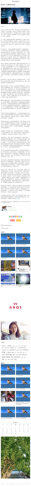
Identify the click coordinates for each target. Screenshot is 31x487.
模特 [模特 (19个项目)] (12, 357)
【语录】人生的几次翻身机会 (23, 239)
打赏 (18, 220)
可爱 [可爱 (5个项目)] (18, 352)
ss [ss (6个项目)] (17, 347)
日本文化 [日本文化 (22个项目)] (24, 354)
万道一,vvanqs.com (23, 201)
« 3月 (2, 434)
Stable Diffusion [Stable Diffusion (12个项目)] (22, 347)
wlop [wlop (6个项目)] (8, 349)
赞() (12, 220)
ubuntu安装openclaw (23, 370)
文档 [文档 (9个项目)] (17, 354)
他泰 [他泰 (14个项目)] (13, 352)
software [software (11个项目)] (12, 347)
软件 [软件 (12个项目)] (12, 359)
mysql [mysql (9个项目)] (25, 345)
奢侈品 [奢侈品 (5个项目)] (21, 352)
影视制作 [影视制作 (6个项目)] (3, 354)
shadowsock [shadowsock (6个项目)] (7, 347)
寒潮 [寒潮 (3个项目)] (23, 352)
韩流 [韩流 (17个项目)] (15, 359)
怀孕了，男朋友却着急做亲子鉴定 (23, 266)
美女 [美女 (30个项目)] (3, 359)
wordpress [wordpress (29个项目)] (13, 350)
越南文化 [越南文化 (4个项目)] (9, 359)
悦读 (15, 6)
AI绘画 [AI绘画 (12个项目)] (3, 345)
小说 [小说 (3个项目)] (25, 352)
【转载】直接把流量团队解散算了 (8, 239)
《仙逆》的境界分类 (8, 397)
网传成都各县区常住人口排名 (8, 266)
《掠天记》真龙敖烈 (4, 228)
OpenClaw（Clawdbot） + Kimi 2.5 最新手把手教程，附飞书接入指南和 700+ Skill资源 (23, 398)
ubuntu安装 (8, 370)
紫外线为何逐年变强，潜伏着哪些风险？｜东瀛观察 (23, 280)
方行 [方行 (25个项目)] (19, 354)
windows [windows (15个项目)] (4, 350)
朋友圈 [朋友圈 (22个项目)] (3, 357)
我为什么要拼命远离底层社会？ (6, 225)
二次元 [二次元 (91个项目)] (8, 352)
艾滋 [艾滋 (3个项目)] (6, 359)
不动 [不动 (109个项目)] (3, 352)
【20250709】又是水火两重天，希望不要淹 (8, 280)
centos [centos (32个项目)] (10, 346)
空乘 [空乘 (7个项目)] (24, 357)
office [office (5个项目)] (3, 347)
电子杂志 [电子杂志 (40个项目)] (17, 357)
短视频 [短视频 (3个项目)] (22, 357)
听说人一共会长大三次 (23, 253)
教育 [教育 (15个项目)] (14, 354)
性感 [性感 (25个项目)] (7, 354)
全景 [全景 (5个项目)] (15, 352)
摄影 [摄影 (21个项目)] (10, 354)
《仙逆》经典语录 (8, 383)
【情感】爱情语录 (8, 253)
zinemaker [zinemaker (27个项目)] (26, 350)
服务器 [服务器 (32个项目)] (8, 357)
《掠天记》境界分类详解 (23, 383)
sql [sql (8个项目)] (15, 347)
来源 (18, 198)
